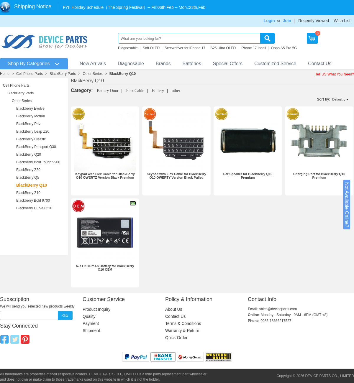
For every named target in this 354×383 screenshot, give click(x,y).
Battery (158, 90)
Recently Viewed (313, 20)
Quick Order (176, 337)
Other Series (92, 74)
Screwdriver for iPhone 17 (185, 48)
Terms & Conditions (183, 323)
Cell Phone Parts (29, 74)
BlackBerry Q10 (122, 74)
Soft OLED (151, 48)
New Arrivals (93, 63)
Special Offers (227, 63)
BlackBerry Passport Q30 (36, 147)
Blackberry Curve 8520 (34, 208)
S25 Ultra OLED (223, 48)
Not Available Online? (346, 204)
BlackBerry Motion (30, 116)
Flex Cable (135, 90)
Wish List (342, 20)
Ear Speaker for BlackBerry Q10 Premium (247, 175)
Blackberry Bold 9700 (33, 200)
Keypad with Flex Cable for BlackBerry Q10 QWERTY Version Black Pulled (176, 175)
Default (337, 99)
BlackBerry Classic (31, 139)
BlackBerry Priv (28, 124)
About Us (173, 309)
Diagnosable (128, 48)
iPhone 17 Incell (253, 48)
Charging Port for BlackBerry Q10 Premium (319, 175)
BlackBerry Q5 (27, 177)
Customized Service (275, 63)
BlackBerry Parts (63, 74)
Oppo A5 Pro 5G (284, 48)
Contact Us (319, 63)
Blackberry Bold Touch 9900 (38, 162)
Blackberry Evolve (30, 108)
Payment (91, 323)
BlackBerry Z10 (28, 193)
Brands (163, 63)
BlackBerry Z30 (28, 170)
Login (269, 20)
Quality (89, 316)
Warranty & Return (182, 330)
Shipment (91, 330)
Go (65, 315)
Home (4, 74)
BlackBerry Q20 (28, 154)
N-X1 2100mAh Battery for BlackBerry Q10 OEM (105, 267)
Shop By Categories (29, 63)
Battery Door (107, 90)
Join (287, 20)
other (176, 90)
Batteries (192, 63)
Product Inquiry (96, 309)
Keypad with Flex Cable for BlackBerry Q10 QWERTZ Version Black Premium (105, 175)
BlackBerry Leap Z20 (32, 131)
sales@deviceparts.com (278, 309)
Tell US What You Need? (334, 74)
